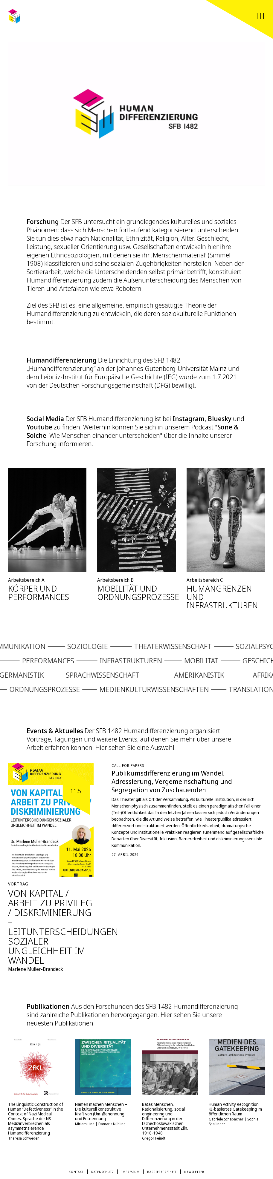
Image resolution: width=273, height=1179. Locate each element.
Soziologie (103, 649)
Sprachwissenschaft (117, 678)
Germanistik (36, 678)
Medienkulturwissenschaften (138, 692)
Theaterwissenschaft (188, 649)
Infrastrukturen (117, 664)
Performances (34, 664)
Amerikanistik (214, 678)
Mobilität (187, 664)
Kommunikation (32, 649)
